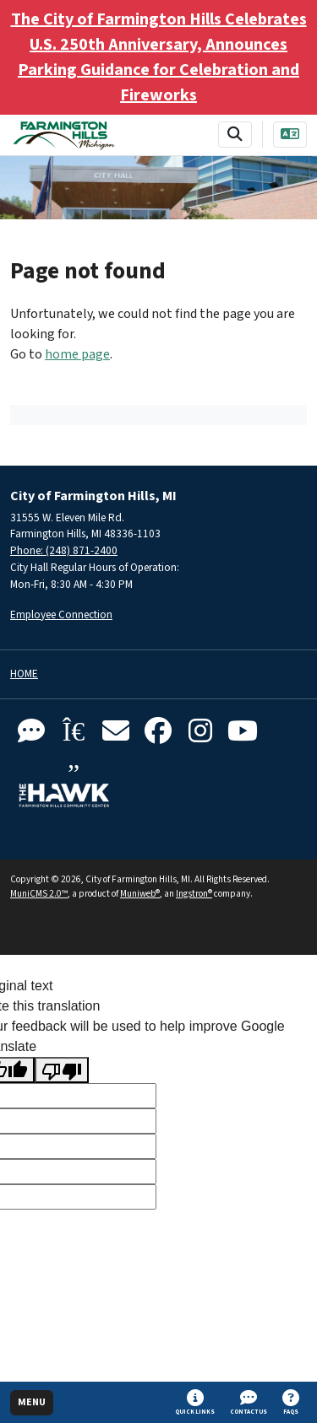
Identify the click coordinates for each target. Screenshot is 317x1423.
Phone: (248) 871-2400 (64, 550)
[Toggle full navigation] (31, 1402)
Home (24, 674)
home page (77, 354)
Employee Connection (61, 614)
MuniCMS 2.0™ (39, 893)
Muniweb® (140, 893)
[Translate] (290, 134)
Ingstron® (194, 893)
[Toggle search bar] (235, 134)
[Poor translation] (62, 1070)
